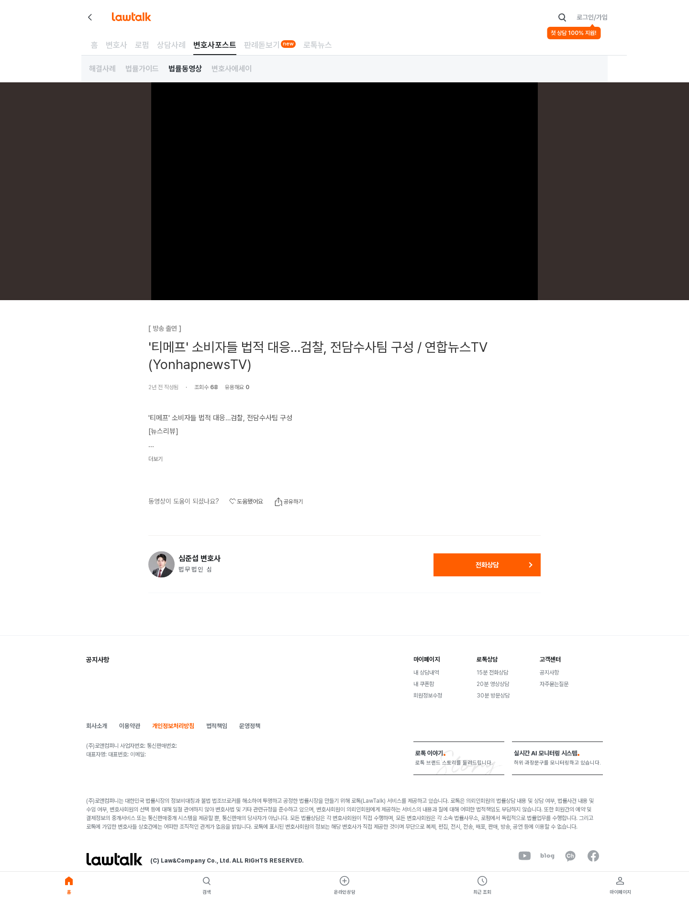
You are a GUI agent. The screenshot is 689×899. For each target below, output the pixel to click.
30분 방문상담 (493, 695)
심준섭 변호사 (199, 558)
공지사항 (549, 672)
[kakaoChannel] (570, 855)
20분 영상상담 (493, 684)
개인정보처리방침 (173, 726)
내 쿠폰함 (423, 684)
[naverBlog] (547, 855)
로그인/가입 (592, 17)
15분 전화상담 (492, 672)
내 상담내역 (426, 672)
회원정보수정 (427, 695)
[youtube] (524, 855)
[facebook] (593, 855)
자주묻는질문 (554, 684)
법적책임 (216, 726)
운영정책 (249, 726)
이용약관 (129, 726)
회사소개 (96, 726)
